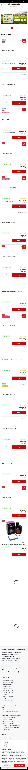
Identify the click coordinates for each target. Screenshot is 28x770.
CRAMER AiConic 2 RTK (8, 394)
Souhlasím (19, 766)
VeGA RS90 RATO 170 (8, 50)
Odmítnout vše (8, 765)
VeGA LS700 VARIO (7, 153)
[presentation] (1, 624)
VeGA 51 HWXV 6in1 (7, 463)
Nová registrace (23, 1)
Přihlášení (16, 1)
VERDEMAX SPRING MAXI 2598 (10, 629)
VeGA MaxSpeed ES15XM (9, 429)
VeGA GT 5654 (6, 497)
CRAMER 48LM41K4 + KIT (9, 84)
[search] (25, 5)
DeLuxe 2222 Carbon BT (9, 325)
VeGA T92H (5, 119)
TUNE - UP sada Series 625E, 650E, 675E (13, 544)
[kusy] (6, 639)
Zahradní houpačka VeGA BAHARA (12, 291)
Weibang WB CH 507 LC (9, 188)
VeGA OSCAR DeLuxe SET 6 (9, 222)
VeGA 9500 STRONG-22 (9, 257)
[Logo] (14, 5)
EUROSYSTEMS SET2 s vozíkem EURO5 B (13, 360)
